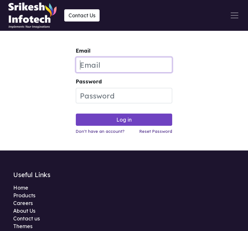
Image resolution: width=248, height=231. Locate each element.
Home (20, 187)
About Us (24, 211)
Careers (23, 203)
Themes (22, 226)
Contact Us (81, 15)
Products (24, 195)
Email (83, 50)
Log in (124, 119)
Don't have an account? (100, 131)
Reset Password (155, 131)
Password (89, 81)
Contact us (26, 218)
